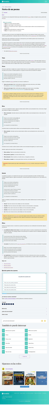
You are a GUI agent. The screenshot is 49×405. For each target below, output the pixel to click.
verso (29, 17)
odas (10, 47)
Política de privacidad (37, 393)
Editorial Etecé (27, 401)
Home (3, 6)
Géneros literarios (8, 6)
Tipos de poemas (7, 263)
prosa (4, 18)
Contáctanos (44, 393)
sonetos (44, 45)
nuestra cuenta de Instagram (10, 298)
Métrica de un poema (13, 51)
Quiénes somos (16, 393)
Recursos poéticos (7, 265)
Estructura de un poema (8, 267)
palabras (32, 60)
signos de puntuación (21, 244)
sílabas (12, 81)
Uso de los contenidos (30, 393)
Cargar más (24, 357)
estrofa (20, 44)
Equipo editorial (22, 393)
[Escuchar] (4, 12)
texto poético (16, 216)
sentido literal (34, 35)
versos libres (28, 163)
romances (5, 47)
